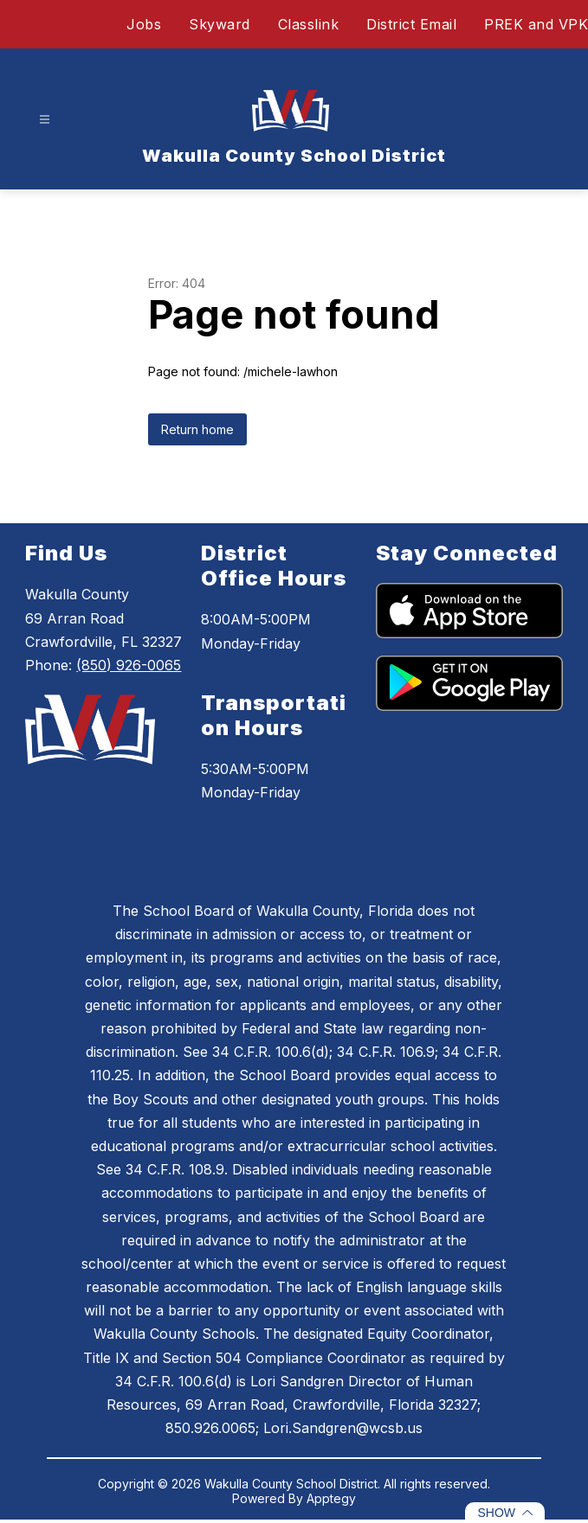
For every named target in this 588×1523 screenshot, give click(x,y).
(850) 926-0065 (128, 665)
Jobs (143, 24)
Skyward (219, 24)
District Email (411, 24)
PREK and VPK (536, 24)
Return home (197, 429)
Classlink (308, 24)
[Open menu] (45, 120)
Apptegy (331, 1498)
